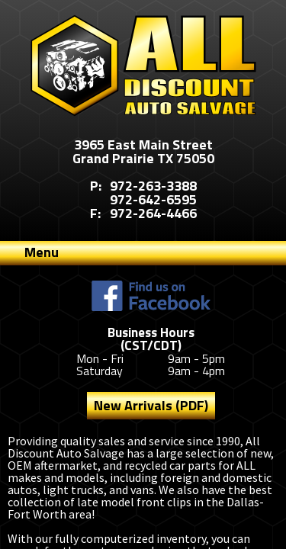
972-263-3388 (153, 185)
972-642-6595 (153, 199)
